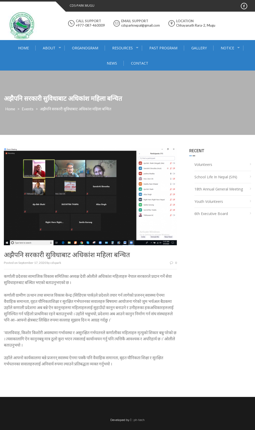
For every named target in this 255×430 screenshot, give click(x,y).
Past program (163, 47)
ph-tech (139, 420)
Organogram (85, 47)
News (112, 63)
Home (23, 47)
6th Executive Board (211, 213)
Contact (139, 63)
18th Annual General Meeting (218, 189)
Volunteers (203, 164)
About (49, 47)
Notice (227, 47)
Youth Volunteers (208, 201)
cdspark (55, 263)
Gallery (199, 47)
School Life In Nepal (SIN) (215, 176)
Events (28, 108)
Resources (122, 47)
